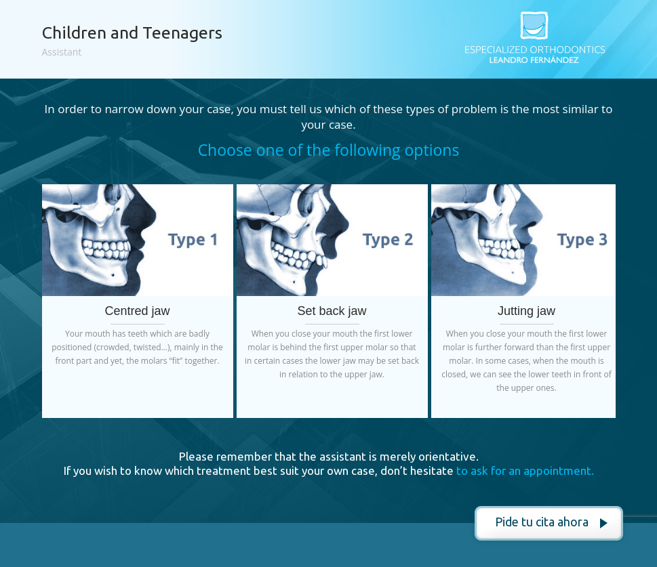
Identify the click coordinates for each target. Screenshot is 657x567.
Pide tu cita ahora (542, 521)
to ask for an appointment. (525, 470)
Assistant (62, 51)
